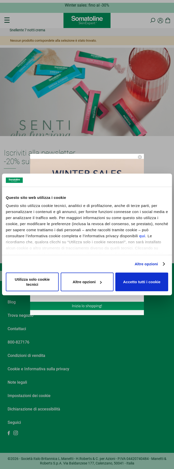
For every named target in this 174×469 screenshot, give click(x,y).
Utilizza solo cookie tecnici (32, 281)
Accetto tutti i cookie (142, 282)
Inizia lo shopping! (87, 306)
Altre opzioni (146, 264)
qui (142, 236)
